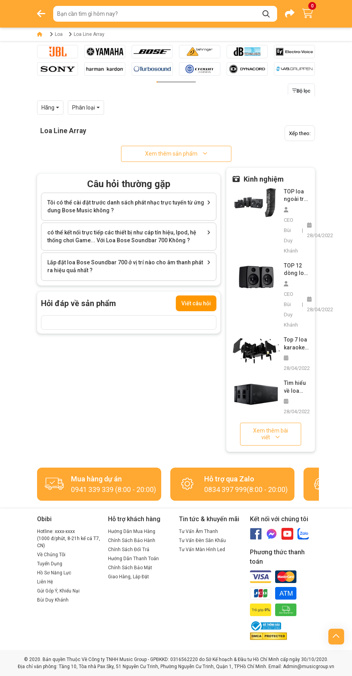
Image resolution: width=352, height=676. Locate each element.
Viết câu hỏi (196, 303)
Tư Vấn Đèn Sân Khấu (202, 540)
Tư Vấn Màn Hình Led (202, 549)
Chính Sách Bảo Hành (131, 540)
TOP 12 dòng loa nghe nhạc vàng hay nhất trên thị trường (296, 269)
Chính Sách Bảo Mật (130, 567)
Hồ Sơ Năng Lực (54, 573)
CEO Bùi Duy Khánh (291, 230)
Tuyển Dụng (49, 563)
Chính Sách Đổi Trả (128, 549)
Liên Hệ (45, 582)
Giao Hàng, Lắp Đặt (128, 576)
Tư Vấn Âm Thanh (198, 531)
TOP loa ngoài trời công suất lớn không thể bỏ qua (296, 195)
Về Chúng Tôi (51, 554)
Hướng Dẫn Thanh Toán (133, 558)
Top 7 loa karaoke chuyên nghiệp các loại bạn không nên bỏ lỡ (296, 343)
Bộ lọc (301, 91)
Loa (59, 34)
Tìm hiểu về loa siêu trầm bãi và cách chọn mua (296, 387)
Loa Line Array (89, 34)
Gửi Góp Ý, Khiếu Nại (58, 591)
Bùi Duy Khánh (53, 600)
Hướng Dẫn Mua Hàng (131, 531)
